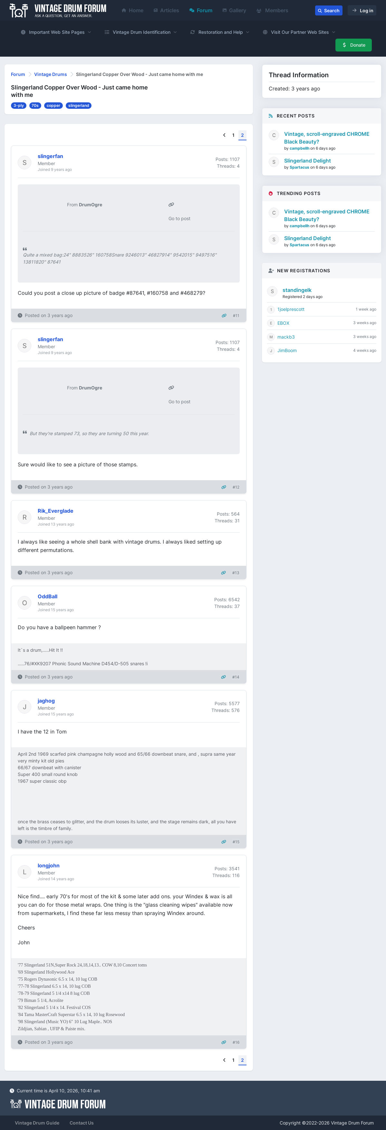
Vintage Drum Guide (37, 1122)
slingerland (78, 105)
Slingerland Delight (307, 160)
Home (132, 10)
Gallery (234, 10)
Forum (200, 10)
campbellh (300, 148)
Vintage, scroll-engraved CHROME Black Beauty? (327, 138)
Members (272, 10)
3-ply (19, 105)
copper (53, 105)
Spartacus (300, 167)
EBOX (283, 323)
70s (35, 105)
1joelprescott (290, 309)
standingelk (297, 290)
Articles (166, 10)
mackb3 (286, 337)
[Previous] (224, 135)
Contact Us (82, 1122)
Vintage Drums (50, 74)
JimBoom (287, 350)
